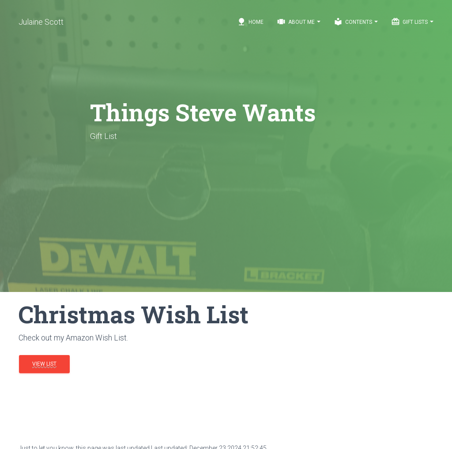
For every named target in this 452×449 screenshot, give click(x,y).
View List (44, 364)
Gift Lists (412, 21)
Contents (356, 21)
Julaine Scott (41, 21)
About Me (298, 21)
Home (250, 21)
